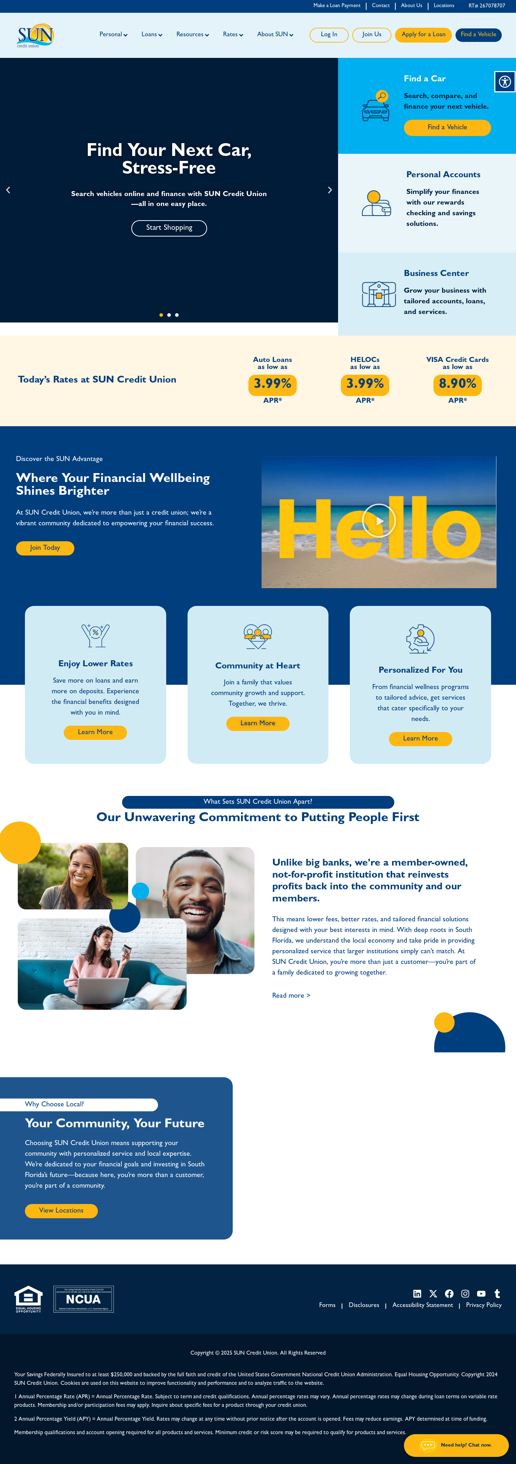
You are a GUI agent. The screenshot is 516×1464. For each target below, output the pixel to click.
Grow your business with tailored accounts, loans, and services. (445, 302)
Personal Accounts (443, 176)
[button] (8, 190)
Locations (444, 6)
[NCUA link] (83, 1299)
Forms (327, 1306)
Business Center (436, 274)
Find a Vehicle (478, 35)
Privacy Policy (484, 1306)
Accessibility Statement (423, 1306)
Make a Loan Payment (337, 6)
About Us (411, 6)
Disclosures (364, 1306)
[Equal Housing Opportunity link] (28, 1299)
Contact (381, 6)
